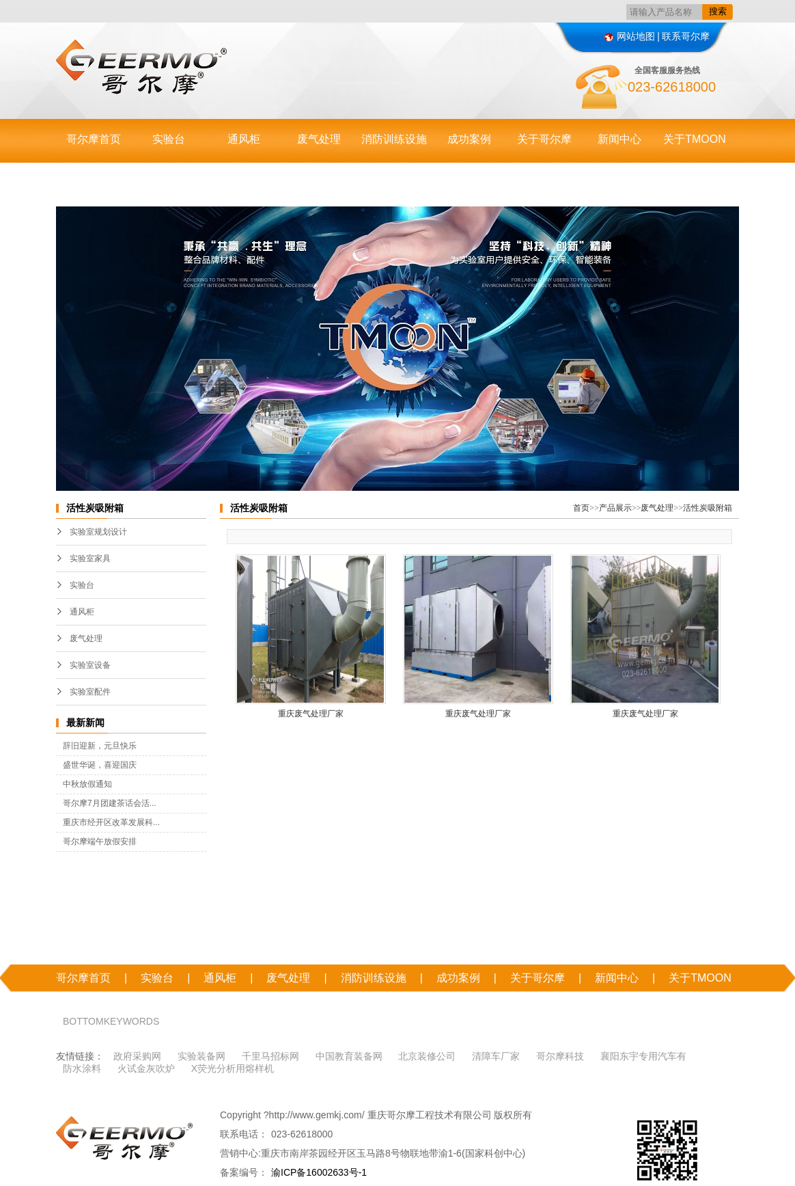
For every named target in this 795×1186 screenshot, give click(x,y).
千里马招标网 (270, 1056)
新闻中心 (619, 139)
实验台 (168, 139)
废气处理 (319, 139)
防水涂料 (82, 1068)
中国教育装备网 (349, 1056)
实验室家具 (90, 558)
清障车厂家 (496, 1056)
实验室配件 (90, 692)
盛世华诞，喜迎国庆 (100, 765)
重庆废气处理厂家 (311, 713)
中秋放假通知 (87, 784)
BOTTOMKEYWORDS (111, 1021)
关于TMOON (694, 139)
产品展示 (615, 508)
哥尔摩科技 (560, 1056)
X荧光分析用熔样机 (232, 1068)
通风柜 (243, 139)
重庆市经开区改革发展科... (111, 822)
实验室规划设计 (98, 532)
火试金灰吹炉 (146, 1068)
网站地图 (629, 36)
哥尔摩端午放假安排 (100, 841)
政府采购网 (137, 1056)
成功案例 (469, 139)
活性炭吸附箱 (707, 508)
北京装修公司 (427, 1056)
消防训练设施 (394, 139)
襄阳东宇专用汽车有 (643, 1056)
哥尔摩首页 (93, 139)
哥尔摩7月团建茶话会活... (109, 803)
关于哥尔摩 (544, 139)
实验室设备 (90, 665)
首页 (581, 508)
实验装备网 (201, 1056)
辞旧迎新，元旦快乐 (100, 746)
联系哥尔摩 (686, 36)
